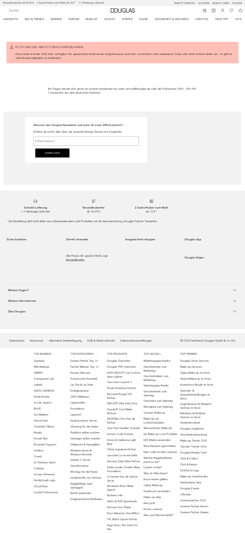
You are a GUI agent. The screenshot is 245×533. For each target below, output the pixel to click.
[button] (122, 290)
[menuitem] (13, 19)
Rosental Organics (45, 444)
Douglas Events (189, 488)
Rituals (38, 432)
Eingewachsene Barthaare (86, 499)
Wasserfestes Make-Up (158, 428)
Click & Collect (189, 458)
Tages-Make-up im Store (195, 372)
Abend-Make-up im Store (195, 378)
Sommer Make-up (154, 412)
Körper (127, 19)
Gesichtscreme (79, 465)
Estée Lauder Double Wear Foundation (123, 469)
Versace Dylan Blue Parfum (123, 461)
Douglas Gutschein (118, 360)
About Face (41, 420)
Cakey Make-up (153, 485)
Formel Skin (41, 438)
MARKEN (56, 19)
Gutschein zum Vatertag (158, 400)
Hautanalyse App (190, 482)
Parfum (74, 19)
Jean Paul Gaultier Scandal (123, 428)
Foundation (77, 408)
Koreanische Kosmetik (83, 378)
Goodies (204, 3)
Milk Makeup (41, 366)
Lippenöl (75, 414)
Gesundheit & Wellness (172, 19)
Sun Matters (41, 414)
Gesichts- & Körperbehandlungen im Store (195, 394)
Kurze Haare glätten (156, 479)
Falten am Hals (152, 497)
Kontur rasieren (153, 509)
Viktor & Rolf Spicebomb (122, 501)
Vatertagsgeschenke (156, 385)
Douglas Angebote (192, 428)
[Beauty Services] (204, 10)
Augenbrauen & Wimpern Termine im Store (196, 406)
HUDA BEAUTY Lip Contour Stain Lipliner (124, 374)
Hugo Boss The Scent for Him (122, 527)
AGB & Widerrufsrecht (101, 340)
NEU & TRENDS (34, 19)
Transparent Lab (44, 378)
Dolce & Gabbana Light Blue (121, 442)
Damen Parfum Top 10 (84, 360)
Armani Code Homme (120, 434)
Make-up (91, 19)
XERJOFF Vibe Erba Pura (122, 403)
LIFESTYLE (202, 19)
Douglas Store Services (194, 360)
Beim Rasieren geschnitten (160, 446)
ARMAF (38, 372)
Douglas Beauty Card (193, 452)
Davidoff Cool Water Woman (120, 411)
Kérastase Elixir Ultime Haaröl (120, 488)
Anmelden (52, 153)
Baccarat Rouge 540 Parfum (119, 396)
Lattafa (38, 384)
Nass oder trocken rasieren (160, 452)
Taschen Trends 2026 (193, 446)
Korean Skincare (80, 372)
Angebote (10, 19)
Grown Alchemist (44, 474)
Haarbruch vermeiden (157, 491)
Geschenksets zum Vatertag (155, 393)
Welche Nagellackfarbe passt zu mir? (158, 460)
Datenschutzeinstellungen (136, 340)
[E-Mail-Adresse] (86, 141)
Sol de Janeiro (43, 402)
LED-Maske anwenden (157, 440)
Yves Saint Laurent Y (119, 382)
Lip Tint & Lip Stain (81, 384)
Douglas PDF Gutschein (121, 366)
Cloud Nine (41, 486)
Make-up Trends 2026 (193, 440)
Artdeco (39, 450)
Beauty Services (184, 3)
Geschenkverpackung (193, 434)
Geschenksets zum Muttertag (155, 368)
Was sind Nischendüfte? (158, 515)
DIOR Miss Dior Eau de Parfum (121, 420)
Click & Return (188, 464)
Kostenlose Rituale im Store (196, 384)
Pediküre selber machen (85, 432)
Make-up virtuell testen (194, 476)
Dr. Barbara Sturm (44, 462)
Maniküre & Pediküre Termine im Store (193, 415)
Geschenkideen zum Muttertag (156, 378)
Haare (143, 19)
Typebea (39, 360)
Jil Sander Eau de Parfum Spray (122, 478)
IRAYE (37, 408)
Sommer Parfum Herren (194, 506)
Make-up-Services (191, 366)
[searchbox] (36, 10)
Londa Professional (46, 492)
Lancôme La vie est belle (122, 455)
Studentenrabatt (190, 422)
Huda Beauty (41, 396)
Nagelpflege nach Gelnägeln (81, 485)
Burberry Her (115, 495)
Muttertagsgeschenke (157, 360)
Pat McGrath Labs (44, 480)
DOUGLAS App (189, 470)
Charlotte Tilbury (44, 426)
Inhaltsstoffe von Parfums (86, 477)
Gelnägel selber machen (85, 438)
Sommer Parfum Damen (194, 512)
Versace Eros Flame (119, 507)
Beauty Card (221, 3)
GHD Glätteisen (79, 396)
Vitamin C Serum (80, 459)
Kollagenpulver (79, 390)
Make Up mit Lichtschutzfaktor (154, 420)
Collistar (39, 468)
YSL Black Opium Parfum (122, 519)
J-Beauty (185, 494)
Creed (37, 456)
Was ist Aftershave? (156, 473)
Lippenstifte (77, 402)
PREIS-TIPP (221, 19)
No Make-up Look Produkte (160, 434)
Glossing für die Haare (84, 426)
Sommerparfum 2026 (193, 500)
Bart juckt (149, 503)
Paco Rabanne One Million (123, 513)
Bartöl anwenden (80, 493)
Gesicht (110, 19)
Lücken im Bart (153, 467)
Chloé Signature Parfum (121, 449)
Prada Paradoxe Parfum (121, 388)
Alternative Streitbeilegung (65, 340)
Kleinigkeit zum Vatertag (158, 406)
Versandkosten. (75, 259)
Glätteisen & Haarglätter (85, 444)
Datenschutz (16, 340)
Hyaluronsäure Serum (83, 420)
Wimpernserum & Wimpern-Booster (81, 452)
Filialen (237, 3)
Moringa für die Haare (84, 471)
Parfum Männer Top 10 (84, 366)
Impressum (36, 340)
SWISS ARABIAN (44, 390)
